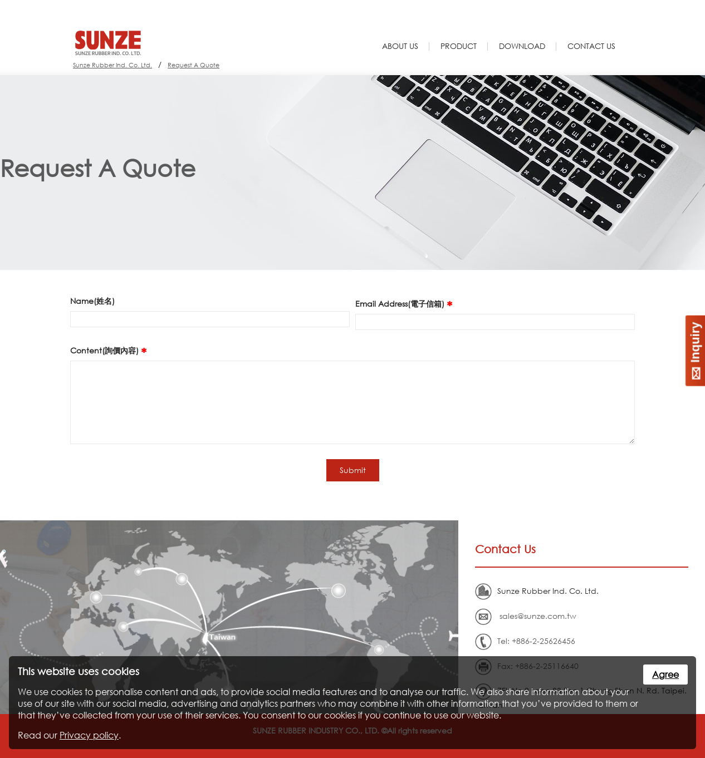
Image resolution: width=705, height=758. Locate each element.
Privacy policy (89, 735)
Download (522, 46)
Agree (665, 674)
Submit (353, 470)
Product (458, 46)
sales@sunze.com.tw (538, 616)
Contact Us (591, 46)
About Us (400, 46)
